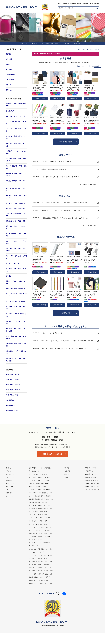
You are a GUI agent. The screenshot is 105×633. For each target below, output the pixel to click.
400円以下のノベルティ (13, 390)
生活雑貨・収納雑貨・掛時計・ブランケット (16, 175)
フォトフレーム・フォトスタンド (15, 116)
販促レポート (10, 85)
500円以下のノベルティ (13, 395)
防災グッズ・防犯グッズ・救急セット (16, 227)
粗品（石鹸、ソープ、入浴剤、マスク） (16, 352)
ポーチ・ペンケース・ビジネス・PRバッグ (16, 295)
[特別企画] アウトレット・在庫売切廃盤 (16, 105)
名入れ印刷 (9, 69)
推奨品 (8, 64)
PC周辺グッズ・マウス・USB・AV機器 (16, 152)
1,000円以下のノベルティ (13, 400)
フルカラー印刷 (10, 74)
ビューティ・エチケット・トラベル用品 (16, 242)
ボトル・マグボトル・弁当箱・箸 (15, 203)
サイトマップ (9, 496)
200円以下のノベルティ (13, 384)
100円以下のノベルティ (13, 379)
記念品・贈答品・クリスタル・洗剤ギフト (16, 345)
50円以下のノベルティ (12, 374)
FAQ (7, 489)
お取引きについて (82, 4)
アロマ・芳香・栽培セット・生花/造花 (16, 257)
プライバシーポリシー (12, 474)
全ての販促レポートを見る (88, 184)
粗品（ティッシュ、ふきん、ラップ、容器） (15, 360)
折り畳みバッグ (10, 276)
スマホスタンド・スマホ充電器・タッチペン (16, 160)
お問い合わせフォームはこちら (52, 454)
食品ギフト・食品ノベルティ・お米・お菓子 (15, 330)
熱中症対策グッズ (11, 111)
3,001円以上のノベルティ (13, 410)
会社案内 (73, 4)
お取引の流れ (9, 480)
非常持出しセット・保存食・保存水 (16, 221)
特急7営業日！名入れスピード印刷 (88, 49)
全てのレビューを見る (89, 225)
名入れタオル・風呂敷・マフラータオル (16, 315)
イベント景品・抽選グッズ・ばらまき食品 (16, 337)
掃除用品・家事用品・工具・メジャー (16, 182)
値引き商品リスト (69, 471)
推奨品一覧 (66, 313)
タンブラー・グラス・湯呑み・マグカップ (16, 197)
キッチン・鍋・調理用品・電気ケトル (16, 189)
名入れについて (94, 4)
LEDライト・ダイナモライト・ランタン (16, 215)
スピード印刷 (10, 79)
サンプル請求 (9, 486)
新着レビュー (10, 90)
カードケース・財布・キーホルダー (16, 301)
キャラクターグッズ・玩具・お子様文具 (16, 235)
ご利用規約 (9, 493)
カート (60, 4)
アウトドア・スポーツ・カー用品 (15, 208)
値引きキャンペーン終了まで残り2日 (88, 66)
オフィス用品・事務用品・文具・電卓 (16, 122)
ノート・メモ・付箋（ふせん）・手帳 (16, 130)
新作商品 (8, 54)
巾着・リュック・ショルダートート (16, 288)
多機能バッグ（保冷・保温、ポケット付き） (16, 282)
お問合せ (66, 4)
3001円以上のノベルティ (92, 489)
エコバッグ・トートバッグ (13, 263)
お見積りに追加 (40, 98)
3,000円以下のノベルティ (13, 405)
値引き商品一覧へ (66, 142)
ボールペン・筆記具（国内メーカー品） (16, 137)
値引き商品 (9, 59)
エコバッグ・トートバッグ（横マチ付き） (16, 270)
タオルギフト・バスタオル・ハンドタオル (16, 322)
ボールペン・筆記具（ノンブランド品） (16, 145)
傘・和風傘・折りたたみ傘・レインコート (16, 307)
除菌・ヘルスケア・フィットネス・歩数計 (16, 250)
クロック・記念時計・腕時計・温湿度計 (16, 167)
